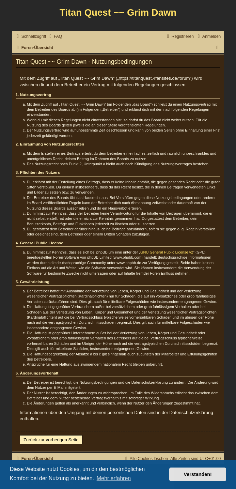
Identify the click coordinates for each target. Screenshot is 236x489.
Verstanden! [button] (198, 474)
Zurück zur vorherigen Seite (51, 439)
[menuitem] (55, 36)
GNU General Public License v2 (166, 252)
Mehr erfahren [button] (114, 478)
